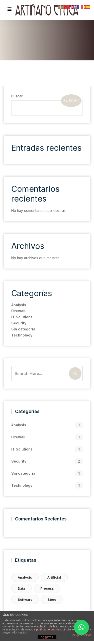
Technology (21, 335)
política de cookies (48, 629)
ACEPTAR (47, 637)
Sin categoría (23, 329)
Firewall (18, 311)
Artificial (54, 577)
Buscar (16, 96)
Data (21, 588)
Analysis (18, 305)
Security (18, 323)
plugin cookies (81, 635)
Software (25, 599)
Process (47, 588)
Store (51, 599)
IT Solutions (21, 317)
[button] (81, 627)
